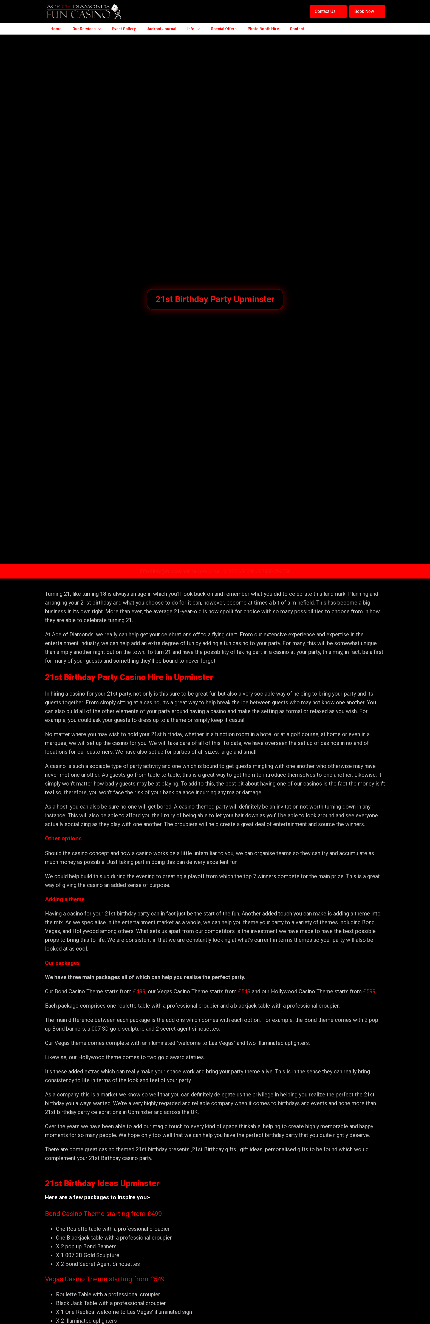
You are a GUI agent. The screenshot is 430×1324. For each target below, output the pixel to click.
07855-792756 (275, 571)
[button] (328, 11)
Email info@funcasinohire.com (173, 571)
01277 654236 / (241, 571)
